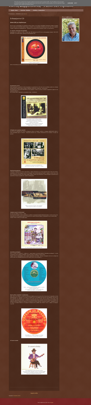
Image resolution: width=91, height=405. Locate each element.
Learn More (70, 3)
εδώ (26, 13)
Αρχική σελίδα (34, 393)
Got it (75, 3)
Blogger (51, 402)
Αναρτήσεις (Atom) (17, 395)
